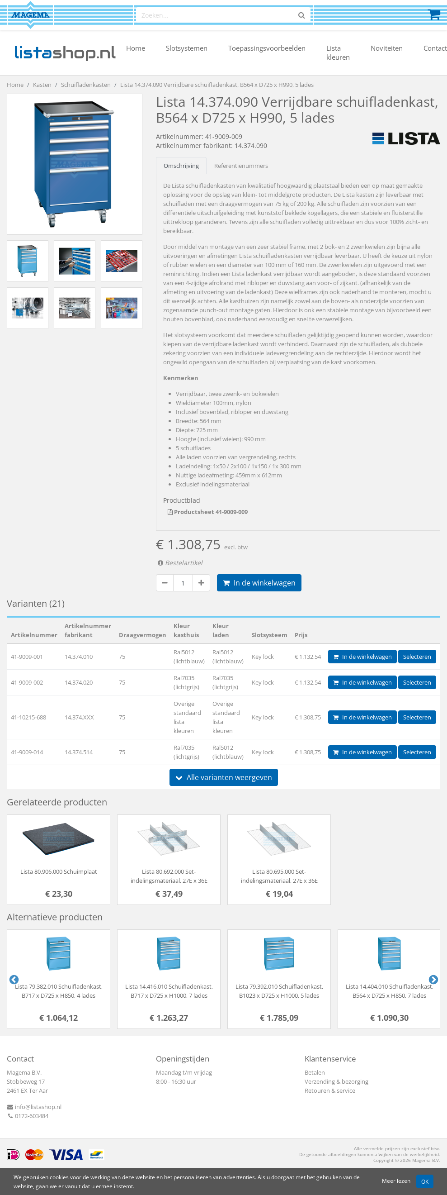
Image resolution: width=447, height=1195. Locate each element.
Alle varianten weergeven (223, 777)
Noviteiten (387, 47)
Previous (13, 979)
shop (65, 52)
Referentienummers (241, 166)
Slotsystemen (186, 47)
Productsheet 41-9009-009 (208, 512)
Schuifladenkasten (86, 85)
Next (432, 979)
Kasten (42, 85)
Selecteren (417, 656)
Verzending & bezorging (336, 1081)
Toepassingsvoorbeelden (267, 47)
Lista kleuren (338, 52)
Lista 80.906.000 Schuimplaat (58, 871)
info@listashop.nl (34, 1107)
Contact (435, 47)
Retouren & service (330, 1090)
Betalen (315, 1072)
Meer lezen (396, 1180)
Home (135, 47)
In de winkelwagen (259, 583)
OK (424, 1181)
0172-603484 (27, 1116)
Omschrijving (181, 166)
